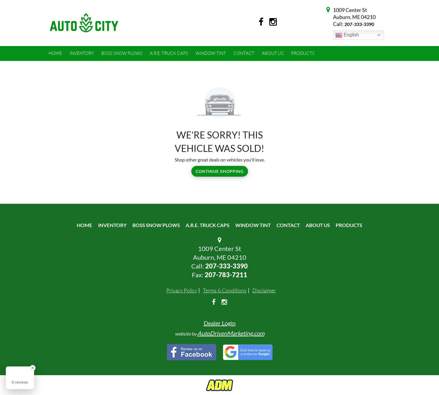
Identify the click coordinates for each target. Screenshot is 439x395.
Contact (288, 225)
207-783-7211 (226, 275)
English (347, 35)
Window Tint (253, 225)
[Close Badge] (33, 368)
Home (84, 225)
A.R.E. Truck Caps (207, 225)
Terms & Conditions (225, 290)
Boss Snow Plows (156, 225)
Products (349, 225)
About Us (318, 225)
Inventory (112, 225)
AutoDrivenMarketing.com (230, 333)
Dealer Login (220, 322)
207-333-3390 (359, 24)
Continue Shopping (220, 171)
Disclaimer (264, 290)
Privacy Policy (181, 290)
